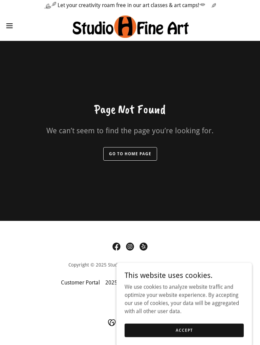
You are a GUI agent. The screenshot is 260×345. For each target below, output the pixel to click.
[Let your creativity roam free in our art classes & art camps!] (130, 5)
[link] (130, 26)
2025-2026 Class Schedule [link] (136, 282)
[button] (22, 25)
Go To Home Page (130, 154)
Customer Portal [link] (80, 282)
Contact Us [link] (186, 282)
